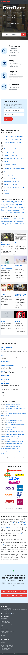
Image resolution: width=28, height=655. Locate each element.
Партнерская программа (7, 648)
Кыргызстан (9, 201)
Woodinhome (5, 383)
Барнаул (8, 213)
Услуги (6, 190)
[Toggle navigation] (25, 2)
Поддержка (3, 651)
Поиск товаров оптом (6, 622)
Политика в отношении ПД (7, 644)
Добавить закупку (18, 457)
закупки (23, 533)
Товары (12, 61)
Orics (2, 355)
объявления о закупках (16, 76)
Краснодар (20, 206)
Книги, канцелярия (10, 184)
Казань (12, 209)
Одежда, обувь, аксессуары (13, 136)
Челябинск (4, 212)
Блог (2, 625)
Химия (8, 450)
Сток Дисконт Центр (7, 349)
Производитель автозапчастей (6, 243)
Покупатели (14, 85)
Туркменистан (14, 204)
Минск (6, 209)
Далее (8, 119)
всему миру (21, 522)
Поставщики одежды (6, 221)
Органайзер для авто (12, 406)
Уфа (23, 212)
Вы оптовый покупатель (14, 595)
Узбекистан (16, 203)
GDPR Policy (4, 646)
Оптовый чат (5, 613)
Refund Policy (10, 646)
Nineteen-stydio (5, 371)
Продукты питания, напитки (13, 139)
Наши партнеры (5, 649)
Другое (6, 193)
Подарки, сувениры (10, 155)
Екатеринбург (13, 207)
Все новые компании (8, 393)
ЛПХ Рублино (5, 379)
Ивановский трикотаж (11, 224)
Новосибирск (4, 207)
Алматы (10, 212)
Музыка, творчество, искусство (14, 187)
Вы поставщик (14, 23)
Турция (3, 203)
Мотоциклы (9, 411)
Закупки (13, 72)
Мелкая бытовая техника (13, 404)
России (13, 522)
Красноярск (17, 212)
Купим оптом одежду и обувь (14, 420)
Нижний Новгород (20, 209)
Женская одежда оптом (6, 320)
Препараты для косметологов (14, 441)
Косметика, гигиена (10, 164)
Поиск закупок (4, 632)
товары (15, 63)
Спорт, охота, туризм (11, 178)
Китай (22, 201)
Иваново (9, 210)
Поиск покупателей (5, 634)
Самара (3, 213)
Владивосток (16, 210)
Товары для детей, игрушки (13, 149)
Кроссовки (9, 429)
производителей (14, 52)
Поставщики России (16, 220)
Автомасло (9, 418)
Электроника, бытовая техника (14, 158)
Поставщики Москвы (12, 223)
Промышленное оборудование (14, 168)
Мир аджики (5, 387)
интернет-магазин (6, 544)
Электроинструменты (7, 365)
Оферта (3, 642)
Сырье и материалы (11, 146)
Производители (5, 621)
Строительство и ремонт (12, 142)
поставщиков (13, 50)
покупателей (13, 89)
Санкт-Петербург (5, 206)
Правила (3, 641)
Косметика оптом (11, 422)
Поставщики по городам (7, 624)
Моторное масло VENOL (6, 293)
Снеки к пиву (10, 417)
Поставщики (15, 46)
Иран (7, 204)
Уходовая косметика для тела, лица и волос (7, 267)
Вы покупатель (14, 27)
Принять (20, 653)
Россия (3, 201)
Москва (21, 204)
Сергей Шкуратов (6, 347)
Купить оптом (4, 618)
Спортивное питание (18, 320)
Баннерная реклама (6, 636)
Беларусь (16, 201)
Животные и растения (11, 181)
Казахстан (8, 203)
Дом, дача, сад (9, 152)
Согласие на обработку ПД (7, 645)
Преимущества (4, 629)
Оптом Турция (5, 361)
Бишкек (14, 206)
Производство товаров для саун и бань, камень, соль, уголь (20, 295)
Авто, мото (7, 172)
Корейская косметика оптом (20, 266)
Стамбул (3, 210)
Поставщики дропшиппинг (8, 218)
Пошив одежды (20, 243)
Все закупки (6, 457)
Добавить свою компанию (9, 396)
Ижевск (14, 213)
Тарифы (3, 635)
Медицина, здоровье (11, 175)
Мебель (6, 161)
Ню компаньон (5, 375)
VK (12, 613)
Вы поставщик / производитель (14, 591)
